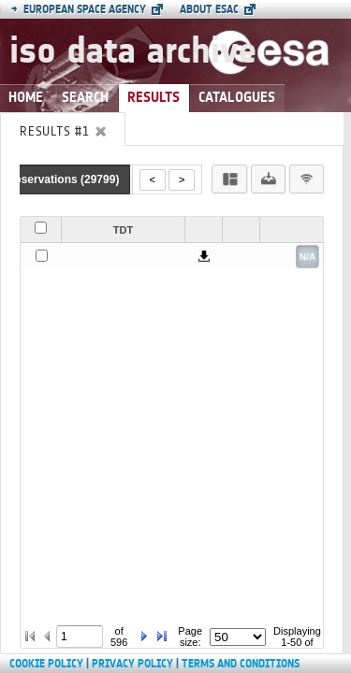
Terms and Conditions (241, 663)
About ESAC (209, 9)
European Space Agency (78, 9)
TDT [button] (123, 230)
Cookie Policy (46, 663)
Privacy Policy (132, 663)
